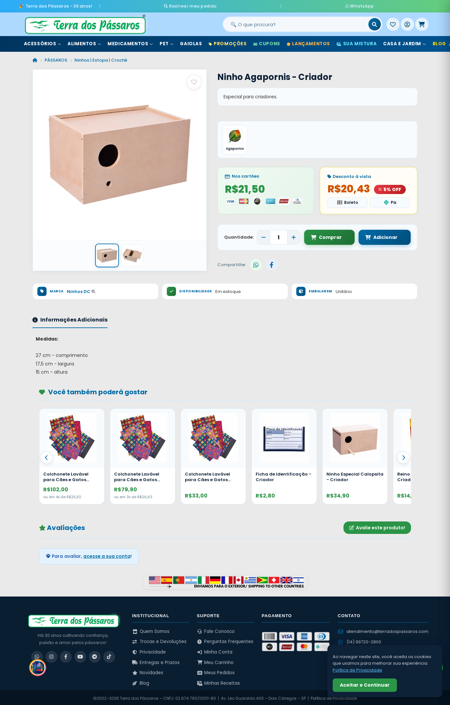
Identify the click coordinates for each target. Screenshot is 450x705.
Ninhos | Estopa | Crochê (100, 58)
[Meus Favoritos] (393, 22)
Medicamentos (130, 42)
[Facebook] (66, 655)
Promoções (228, 42)
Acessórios (42, 42)
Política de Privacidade (357, 670)
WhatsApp (302, 5)
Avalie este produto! (377, 526)
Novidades (147, 671)
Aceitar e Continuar (365, 685)
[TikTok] (109, 655)
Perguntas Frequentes (225, 640)
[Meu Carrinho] (421, 22)
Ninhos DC (81, 290)
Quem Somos (150, 630)
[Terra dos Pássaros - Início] (85, 22)
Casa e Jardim (404, 42)
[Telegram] (95, 655)
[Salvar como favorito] (194, 80)
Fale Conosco (216, 630)
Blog (140, 682)
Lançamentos (308, 42)
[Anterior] (46, 456)
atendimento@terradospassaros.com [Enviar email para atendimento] (383, 630)
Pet (166, 42)
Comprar (326, 236)
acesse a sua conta (106, 555)
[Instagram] (51, 655)
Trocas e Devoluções (159, 640)
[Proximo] (403, 456)
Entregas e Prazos (156, 661)
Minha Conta (215, 651)
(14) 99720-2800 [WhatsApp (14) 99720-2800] (359, 640)
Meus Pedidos (216, 671)
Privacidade (149, 651)
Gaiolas (191, 42)
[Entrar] (407, 22)
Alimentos (84, 42)
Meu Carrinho (215, 661)
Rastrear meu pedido (247, 5)
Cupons (266, 42)
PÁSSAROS (56, 58)
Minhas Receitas (218, 682)
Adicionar (375, 236)
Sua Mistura (357, 42)
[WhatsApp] (37, 655)
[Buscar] (374, 22)
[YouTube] (80, 655)
